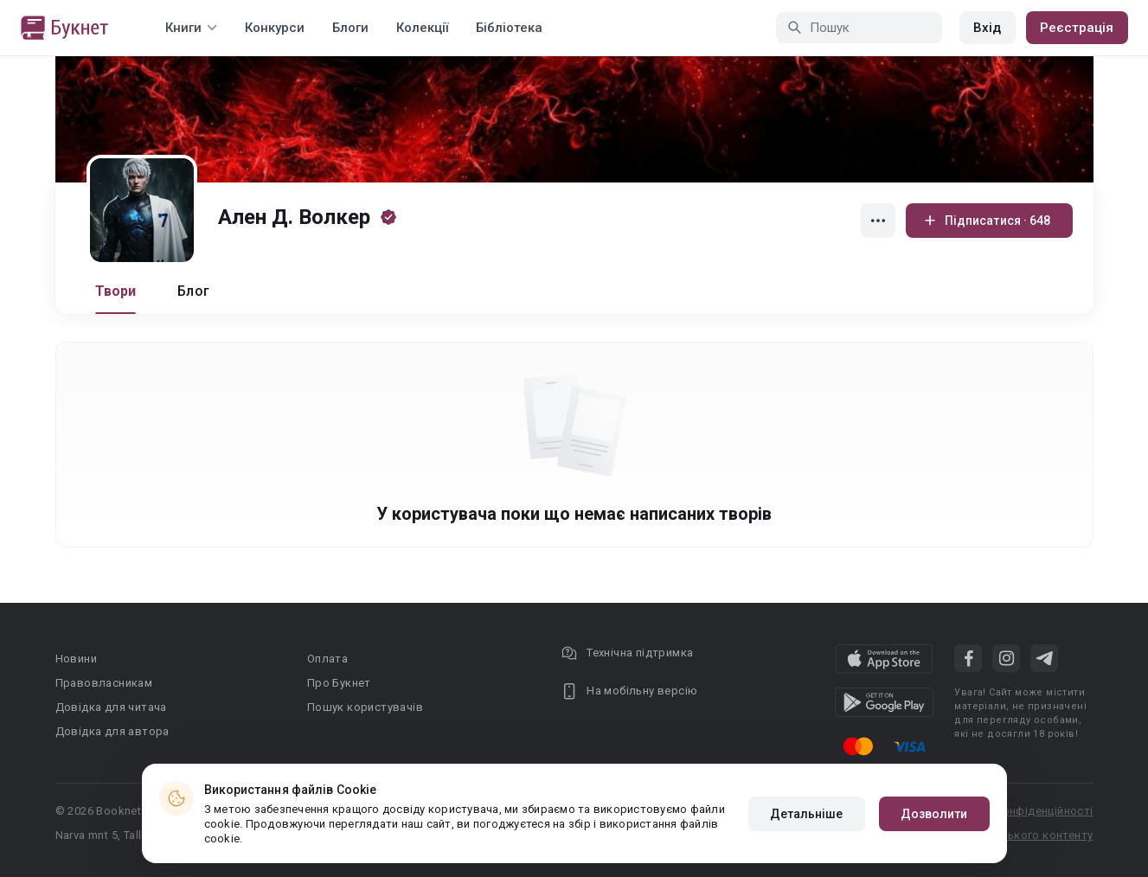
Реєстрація (1077, 27)
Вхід (987, 27)
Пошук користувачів (365, 707)
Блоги (350, 27)
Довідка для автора (112, 731)
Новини (76, 658)
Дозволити (934, 814)
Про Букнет (339, 682)
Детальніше (806, 814)
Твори (116, 291)
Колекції (422, 27)
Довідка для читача (111, 707)
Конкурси (275, 27)
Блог (193, 291)
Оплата (327, 658)
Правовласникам (104, 682)
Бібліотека (509, 27)
